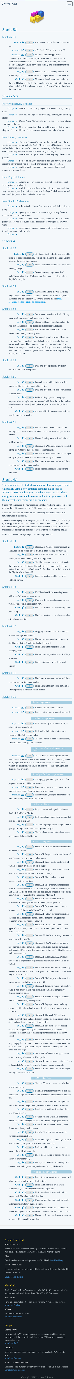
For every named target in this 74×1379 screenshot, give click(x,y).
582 (30, 935)
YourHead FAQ (11, 1343)
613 (30, 639)
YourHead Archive (13, 1305)
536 (30, 1147)
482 (30, 1124)
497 (30, 1015)
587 (30, 870)
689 (30, 292)
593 (30, 906)
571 (30, 825)
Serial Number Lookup (15, 1370)
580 (30, 708)
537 (30, 1155)
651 (30, 411)
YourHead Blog (57, 1260)
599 (30, 555)
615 (30, 632)
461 (30, 547)
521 (30, 1117)
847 (30, 265)
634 (30, 608)
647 (30, 438)
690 (30, 55)
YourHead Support (13, 1358)
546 (30, 957)
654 (30, 366)
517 (30, 1200)
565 (30, 968)
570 (30, 832)
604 (30, 678)
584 (30, 877)
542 (30, 780)
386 (30, 731)
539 (30, 1053)
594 (30, 885)
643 (30, 446)
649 (30, 390)
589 (30, 943)
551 (30, 1109)
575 (30, 914)
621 (30, 592)
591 (30, 899)
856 (30, 254)
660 (30, 322)
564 (30, 997)
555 (30, 1091)
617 (30, 647)
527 (30, 1061)
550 (30, 1026)
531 (30, 1140)
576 (30, 925)
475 (30, 756)
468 (30, 1083)
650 (30, 382)
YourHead (9, 4)
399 (30, 1040)
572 (30, 817)
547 (30, 1004)
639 (30, 428)
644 (30, 454)
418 (30, 1132)
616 (30, 662)
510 (30, 1208)
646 (30, 397)
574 (30, 809)
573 (30, 712)
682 (30, 314)
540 (30, 1177)
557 (30, 1102)
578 (30, 724)
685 (30, 330)
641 (30, 461)
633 (30, 615)
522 (30, 1069)
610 (30, 686)
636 (30, 562)
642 (30, 469)
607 (30, 862)
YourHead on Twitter (14, 1277)
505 (30, 1192)
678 (30, 337)
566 (30, 978)
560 (30, 787)
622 (30, 600)
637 (30, 576)
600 (30, 854)
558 (30, 739)
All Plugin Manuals (13, 1317)
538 (30, 1185)
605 (30, 1215)
